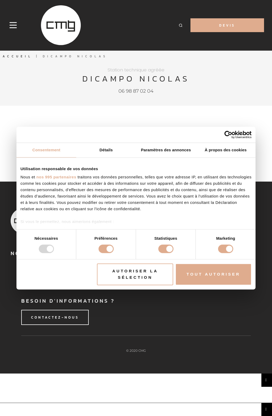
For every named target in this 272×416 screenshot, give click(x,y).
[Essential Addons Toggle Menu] (266, 380)
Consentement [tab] (46, 150)
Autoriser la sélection (135, 274)
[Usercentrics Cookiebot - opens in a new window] (228, 135)
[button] (180, 25)
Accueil (18, 56)
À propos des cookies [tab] (226, 150)
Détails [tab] (106, 150)
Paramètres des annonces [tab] (166, 150)
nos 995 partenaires (56, 177)
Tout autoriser (213, 274)
